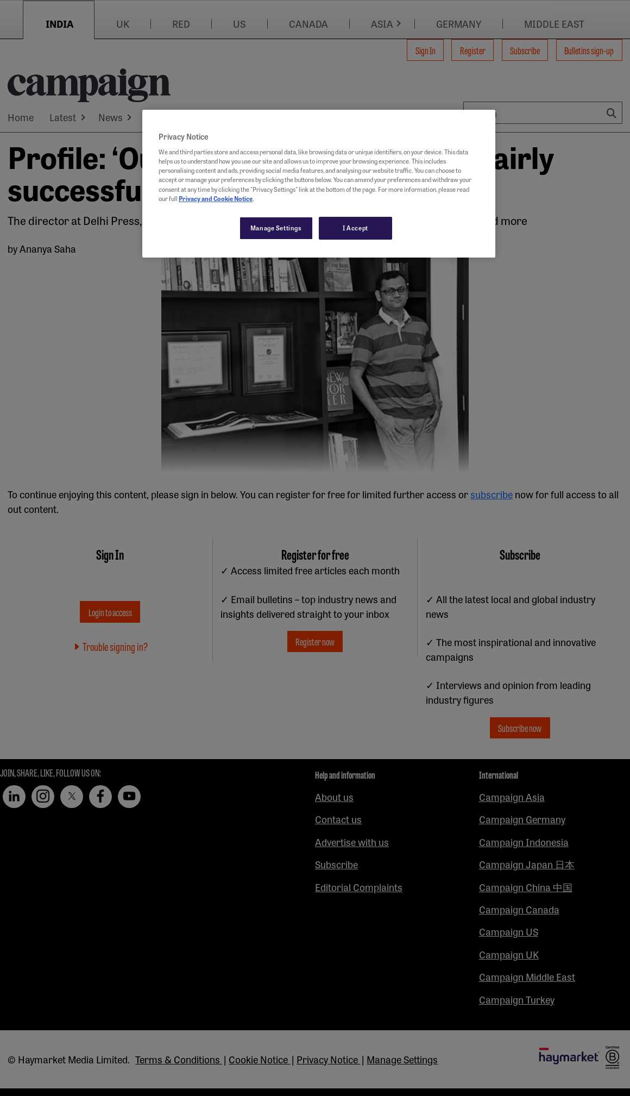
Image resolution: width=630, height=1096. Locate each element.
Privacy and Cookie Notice (216, 198)
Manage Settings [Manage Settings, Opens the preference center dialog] (276, 227)
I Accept (355, 227)
